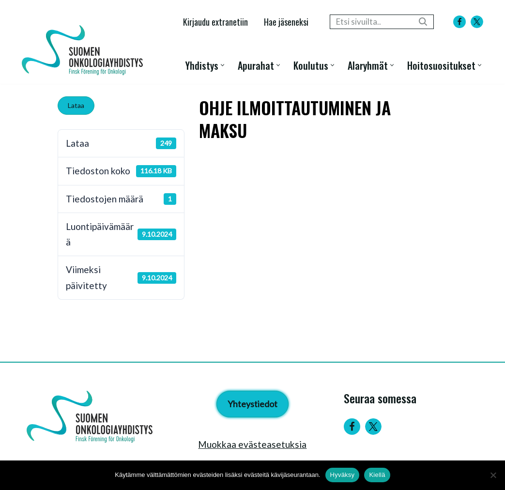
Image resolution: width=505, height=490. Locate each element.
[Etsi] (371, 22)
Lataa (76, 105)
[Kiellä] (493, 475)
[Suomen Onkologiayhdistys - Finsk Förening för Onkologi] (85, 50)
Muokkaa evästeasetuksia (252, 444)
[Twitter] (373, 426)
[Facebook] (459, 21)
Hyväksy (342, 474)
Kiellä (377, 474)
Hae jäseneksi (286, 21)
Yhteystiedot (252, 403)
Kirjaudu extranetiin (215, 21)
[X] (477, 21)
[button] (222, 65)
